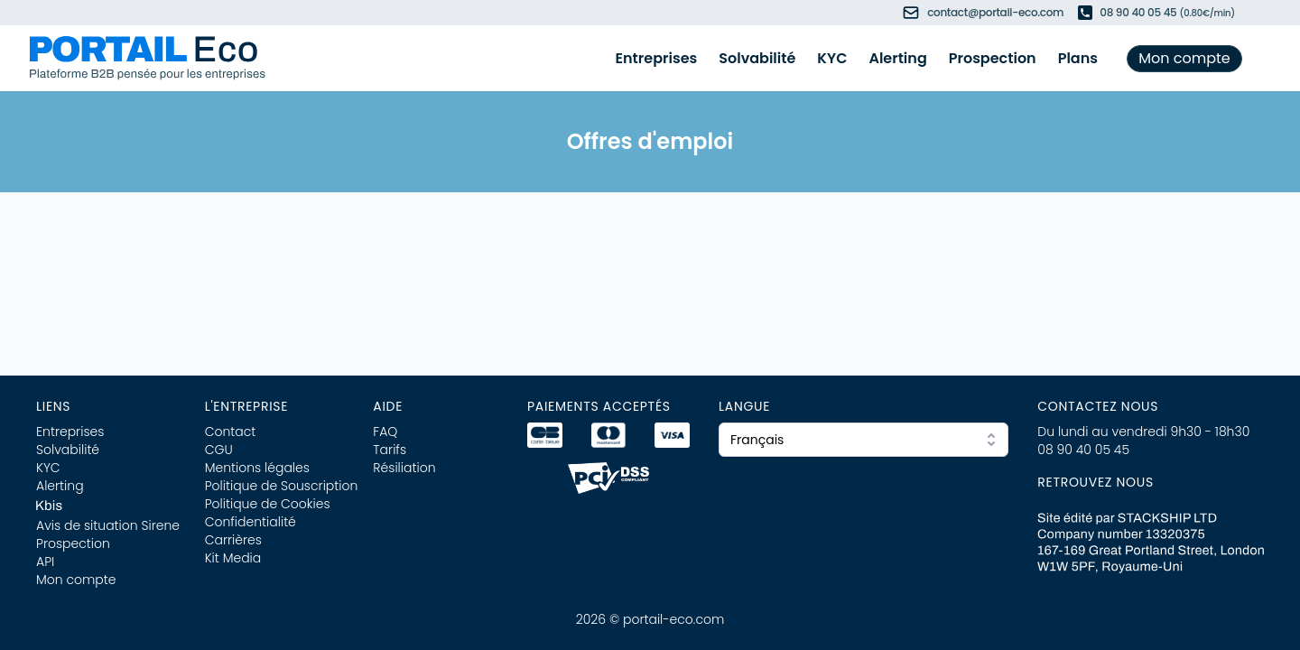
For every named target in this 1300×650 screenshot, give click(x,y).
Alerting (897, 58)
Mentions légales (257, 468)
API (45, 561)
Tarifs (389, 450)
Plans (1078, 58)
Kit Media (233, 558)
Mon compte (1184, 58)
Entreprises (657, 58)
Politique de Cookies (267, 504)
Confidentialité (250, 522)
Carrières (233, 540)
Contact (230, 431)
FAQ (385, 431)
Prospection (992, 58)
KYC (832, 58)
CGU (219, 450)
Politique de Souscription (281, 486)
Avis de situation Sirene (108, 525)
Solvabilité (757, 58)
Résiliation (404, 468)
